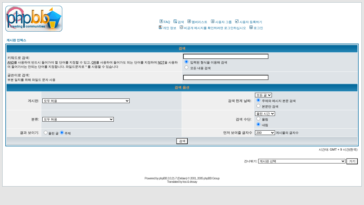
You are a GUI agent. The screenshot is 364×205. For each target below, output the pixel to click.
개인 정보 (167, 28)
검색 (178, 22)
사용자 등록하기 (248, 22)
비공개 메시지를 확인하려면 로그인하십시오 (213, 28)
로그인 (256, 28)
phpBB (163, 178)
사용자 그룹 (221, 22)
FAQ (165, 22)
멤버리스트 (197, 22)
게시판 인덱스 (16, 40)
